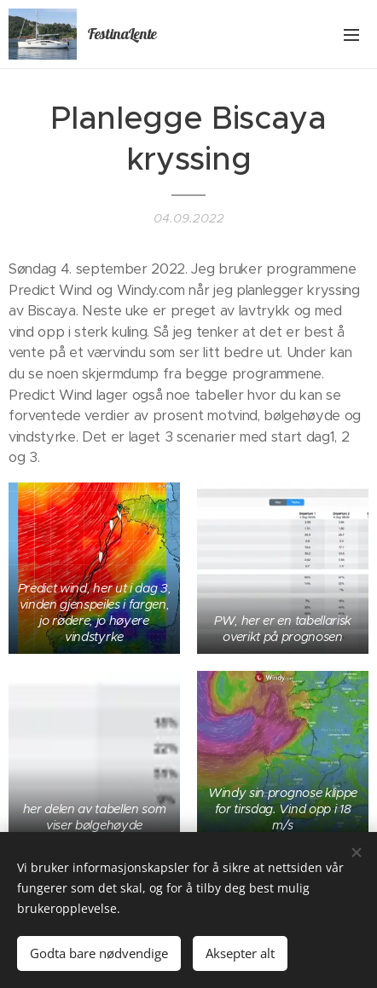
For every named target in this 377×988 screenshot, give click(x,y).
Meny (351, 35)
